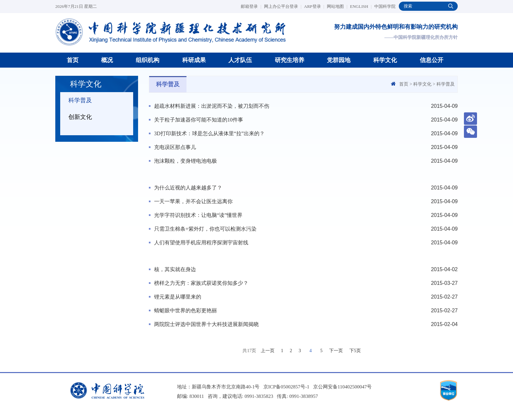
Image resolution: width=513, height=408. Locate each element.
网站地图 (337, 6)
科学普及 (80, 100)
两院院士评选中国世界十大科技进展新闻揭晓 (206, 324)
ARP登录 (314, 6)
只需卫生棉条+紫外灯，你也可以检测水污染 (205, 229)
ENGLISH (361, 6)
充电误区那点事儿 (175, 147)
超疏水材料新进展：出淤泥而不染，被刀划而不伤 (211, 106)
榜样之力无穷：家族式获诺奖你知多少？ (201, 283)
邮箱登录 (251, 6)
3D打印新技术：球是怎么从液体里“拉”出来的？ (209, 133)
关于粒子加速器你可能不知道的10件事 (198, 119)
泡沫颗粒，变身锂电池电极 (185, 161)
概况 (107, 60)
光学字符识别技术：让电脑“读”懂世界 (198, 215)
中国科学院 (385, 6)
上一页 (267, 350)
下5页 (355, 350)
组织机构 (147, 60)
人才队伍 (240, 60)
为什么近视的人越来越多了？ (188, 187)
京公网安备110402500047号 (342, 386)
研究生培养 (289, 60)
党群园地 (338, 60)
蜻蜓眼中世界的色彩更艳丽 (185, 310)
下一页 (336, 350)
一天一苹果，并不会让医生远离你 (193, 201)
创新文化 (80, 117)
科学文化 (385, 60)
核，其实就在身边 (175, 269)
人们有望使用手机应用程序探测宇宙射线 (201, 242)
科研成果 (194, 60)
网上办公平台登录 (283, 6)
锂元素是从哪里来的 (177, 297)
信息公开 (431, 60)
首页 (73, 60)
